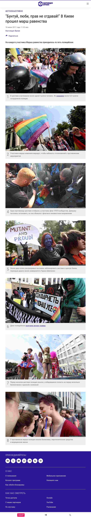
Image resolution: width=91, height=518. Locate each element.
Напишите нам (52, 480)
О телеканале (10, 476)
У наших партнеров (13, 502)
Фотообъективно (14, 11)
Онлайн (49, 498)
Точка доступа (11, 498)
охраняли (60, 96)
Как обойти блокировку (14, 485)
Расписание (51, 507)
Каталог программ (12, 480)
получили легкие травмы (36, 325)
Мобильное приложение (56, 476)
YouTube (50, 502)
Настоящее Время (12, 31)
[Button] (12, 36)
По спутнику (10, 507)
